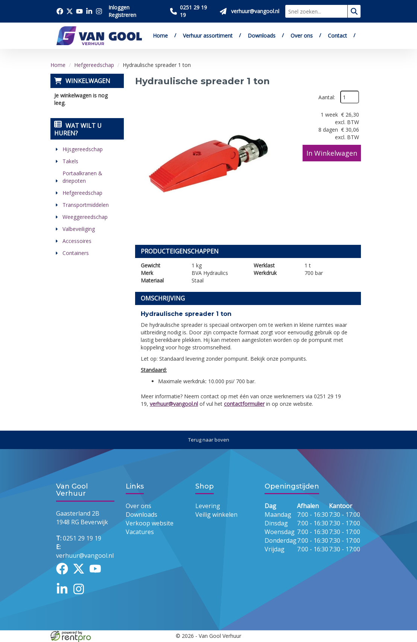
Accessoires (76, 240)
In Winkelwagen (331, 153)
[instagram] (81, 596)
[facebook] (64, 575)
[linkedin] (64, 596)
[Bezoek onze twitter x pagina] (69, 11)
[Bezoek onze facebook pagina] (59, 11)
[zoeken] (354, 11)
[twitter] (81, 575)
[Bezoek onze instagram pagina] (99, 11)
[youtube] (97, 575)
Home (160, 35)
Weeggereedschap (85, 216)
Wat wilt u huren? (78, 129)
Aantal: (326, 97)
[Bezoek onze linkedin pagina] (89, 11)
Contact (337, 35)
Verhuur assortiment (208, 35)
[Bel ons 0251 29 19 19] (192, 11)
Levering (207, 506)
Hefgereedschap (94, 64)
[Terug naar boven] (208, 440)
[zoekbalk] (316, 11)
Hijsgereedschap (82, 149)
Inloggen (118, 7)
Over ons (302, 35)
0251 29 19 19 (78, 538)
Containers (75, 252)
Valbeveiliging (78, 228)
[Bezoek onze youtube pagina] (79, 11)
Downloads (261, 35)
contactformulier (244, 403)
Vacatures (140, 532)
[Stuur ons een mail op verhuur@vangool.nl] (249, 11)
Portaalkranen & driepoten (82, 177)
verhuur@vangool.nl (174, 403)
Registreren (122, 14)
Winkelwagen (87, 81)
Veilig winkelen (216, 514)
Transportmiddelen (85, 204)
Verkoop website (149, 523)
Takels (70, 161)
